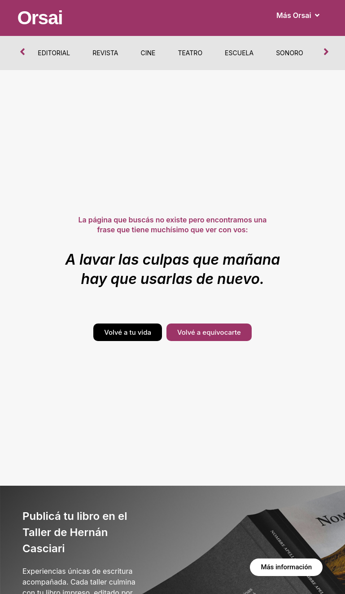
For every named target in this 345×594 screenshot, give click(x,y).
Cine (147, 53)
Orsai (39, 17)
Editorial (54, 53)
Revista (105, 53)
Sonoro (289, 53)
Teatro (190, 53)
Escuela (239, 53)
